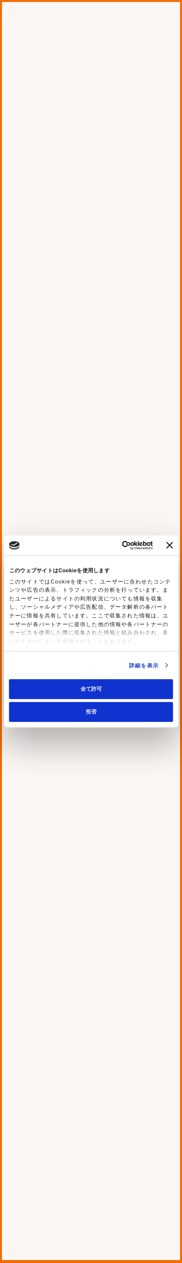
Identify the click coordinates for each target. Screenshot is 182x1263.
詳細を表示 (144, 665)
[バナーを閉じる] (169, 545)
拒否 (91, 712)
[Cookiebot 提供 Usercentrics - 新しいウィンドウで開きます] (114, 545)
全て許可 (91, 689)
